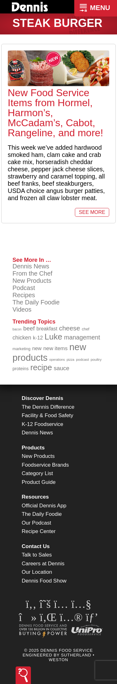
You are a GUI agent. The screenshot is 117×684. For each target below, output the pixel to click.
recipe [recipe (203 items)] (41, 367)
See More (92, 212)
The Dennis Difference (48, 407)
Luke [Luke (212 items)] (53, 336)
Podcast (23, 287)
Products (33, 448)
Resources (35, 497)
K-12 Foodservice (42, 424)
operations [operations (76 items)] (57, 359)
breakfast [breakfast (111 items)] (47, 328)
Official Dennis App (44, 506)
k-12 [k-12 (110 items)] (38, 337)
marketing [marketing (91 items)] (21, 348)
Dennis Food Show (44, 581)
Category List (37, 473)
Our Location (37, 572)
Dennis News (30, 266)
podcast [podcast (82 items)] (82, 359)
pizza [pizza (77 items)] (70, 359)
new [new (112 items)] (36, 348)
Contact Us (36, 546)
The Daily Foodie (36, 302)
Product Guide (39, 482)
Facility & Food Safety (47, 415)
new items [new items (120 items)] (55, 348)
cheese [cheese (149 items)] (69, 328)
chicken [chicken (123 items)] (21, 337)
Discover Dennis (42, 398)
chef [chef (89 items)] (85, 329)
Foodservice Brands (45, 465)
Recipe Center (39, 531)
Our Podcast (36, 523)
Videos (22, 309)
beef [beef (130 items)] (29, 328)
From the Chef (32, 273)
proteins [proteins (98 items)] (20, 368)
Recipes (23, 295)
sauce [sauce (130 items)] (61, 368)
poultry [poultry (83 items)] (95, 359)
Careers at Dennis (43, 564)
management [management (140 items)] (82, 337)
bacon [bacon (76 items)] (17, 329)
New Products (31, 280)
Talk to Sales (37, 555)
